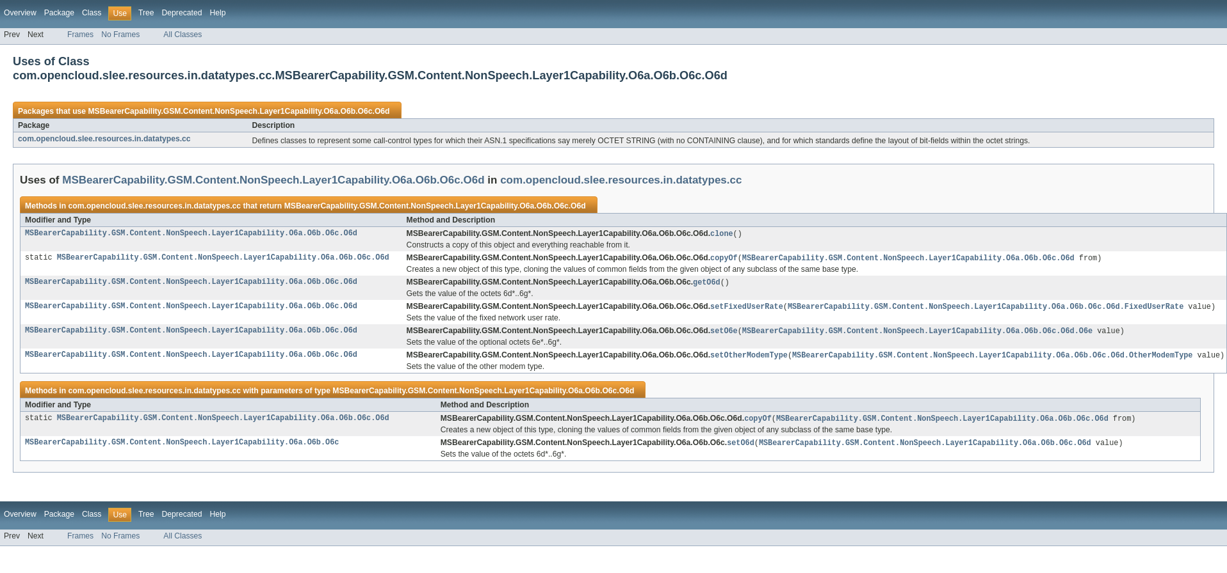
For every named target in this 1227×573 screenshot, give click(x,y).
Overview (20, 12)
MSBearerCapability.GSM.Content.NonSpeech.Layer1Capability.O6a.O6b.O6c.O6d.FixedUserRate (985, 309)
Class (91, 12)
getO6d (706, 284)
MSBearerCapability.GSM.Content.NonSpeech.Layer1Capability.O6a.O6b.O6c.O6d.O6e (917, 334)
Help (217, 12)
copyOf (724, 259)
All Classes (182, 34)
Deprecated (182, 12)
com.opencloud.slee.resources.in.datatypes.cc (104, 138)
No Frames (120, 34)
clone (721, 234)
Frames (80, 34)
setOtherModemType (749, 359)
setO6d (740, 448)
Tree (146, 12)
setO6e (724, 334)
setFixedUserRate (746, 309)
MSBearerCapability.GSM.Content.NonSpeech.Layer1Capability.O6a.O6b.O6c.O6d (238, 111)
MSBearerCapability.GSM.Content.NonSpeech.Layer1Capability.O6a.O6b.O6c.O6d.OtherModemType (992, 359)
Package (59, 12)
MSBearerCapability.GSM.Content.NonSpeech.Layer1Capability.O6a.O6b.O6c (182, 448)
